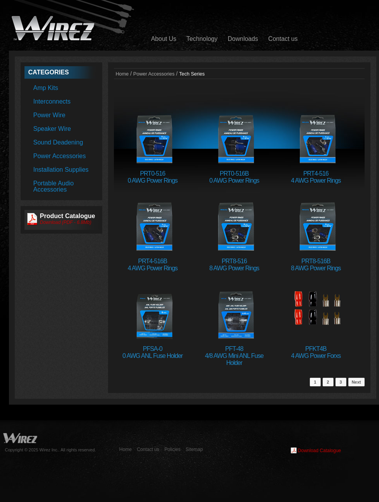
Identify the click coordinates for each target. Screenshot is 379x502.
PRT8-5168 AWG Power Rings (234, 264)
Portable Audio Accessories (53, 186)
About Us (163, 38)
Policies (172, 449)
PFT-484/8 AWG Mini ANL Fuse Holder (234, 355)
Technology (202, 38)
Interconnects (52, 101)
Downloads (243, 38)
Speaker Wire (52, 128)
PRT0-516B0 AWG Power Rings (234, 177)
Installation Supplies (61, 169)
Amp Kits (45, 88)
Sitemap (194, 449)
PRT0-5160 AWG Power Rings (152, 177)
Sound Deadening (58, 142)
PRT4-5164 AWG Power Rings (316, 177)
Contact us (283, 38)
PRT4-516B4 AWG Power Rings (152, 264)
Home (122, 74)
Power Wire (49, 115)
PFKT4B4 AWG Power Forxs (316, 352)
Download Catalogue (319, 450)
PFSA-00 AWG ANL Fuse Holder (152, 352)
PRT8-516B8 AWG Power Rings (316, 264)
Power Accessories (59, 156)
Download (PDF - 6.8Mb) (66, 222)
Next (356, 382)
